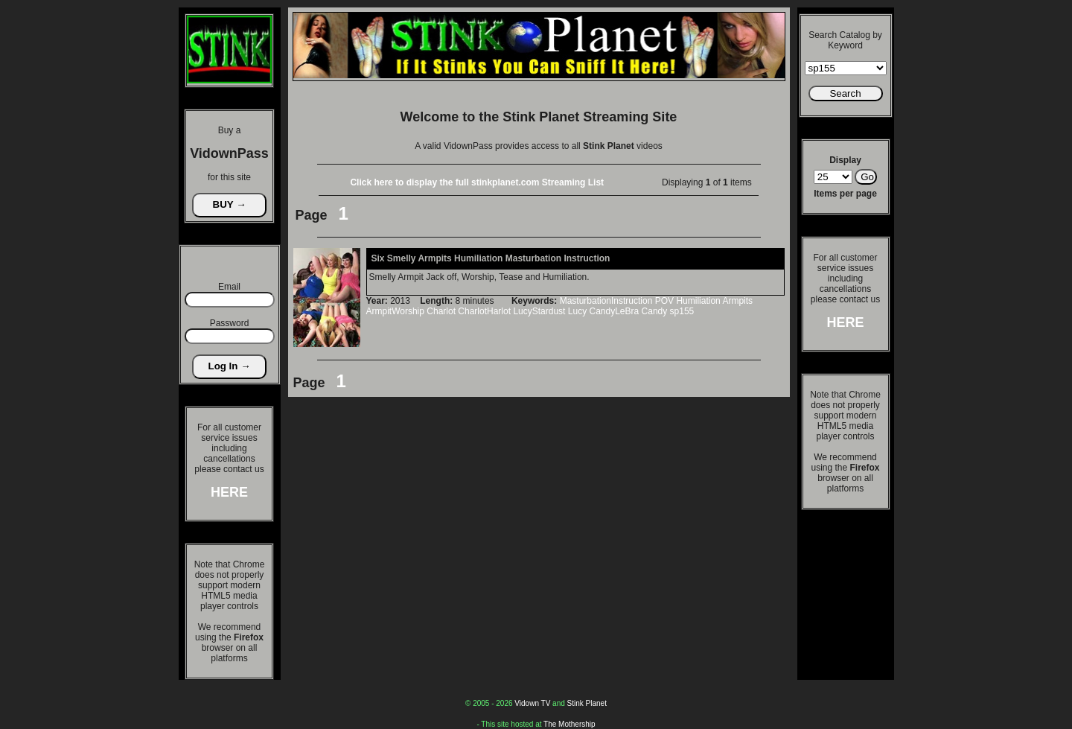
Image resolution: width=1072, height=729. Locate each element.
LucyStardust (539, 311)
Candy (655, 311)
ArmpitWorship (395, 311)
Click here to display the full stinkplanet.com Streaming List (477, 182)
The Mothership (569, 724)
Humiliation (698, 301)
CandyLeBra (614, 311)
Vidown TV (532, 703)
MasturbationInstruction (606, 301)
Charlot (441, 311)
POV (664, 301)
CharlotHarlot (484, 311)
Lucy (577, 311)
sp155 (682, 311)
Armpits (737, 301)
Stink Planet (587, 703)
